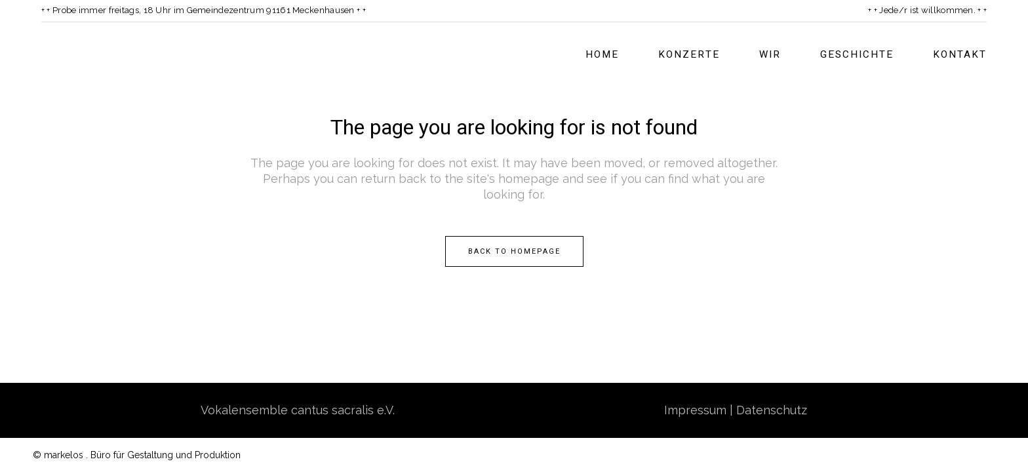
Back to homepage (514, 250)
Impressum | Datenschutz (735, 409)
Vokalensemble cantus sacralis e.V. (298, 409)
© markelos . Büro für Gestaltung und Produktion (137, 454)
